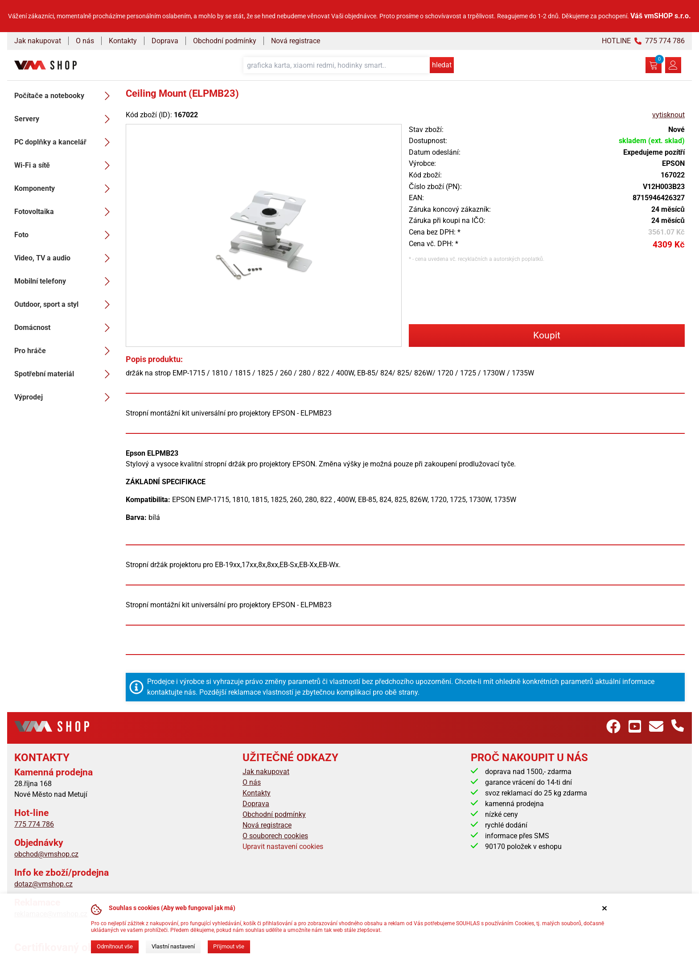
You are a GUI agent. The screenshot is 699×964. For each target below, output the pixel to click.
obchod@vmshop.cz (46, 854)
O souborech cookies (275, 836)
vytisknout (668, 115)
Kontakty (123, 41)
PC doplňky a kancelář (64, 142)
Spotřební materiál (64, 374)
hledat (442, 65)
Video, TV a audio (64, 258)
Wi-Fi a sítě (64, 165)
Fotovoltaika (64, 212)
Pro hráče (64, 351)
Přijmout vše (228, 946)
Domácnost (64, 328)
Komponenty (64, 189)
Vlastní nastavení (173, 946)
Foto (64, 235)
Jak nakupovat (37, 41)
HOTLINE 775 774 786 (643, 41)
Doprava (165, 41)
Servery (64, 119)
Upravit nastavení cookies (283, 846)
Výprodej (64, 397)
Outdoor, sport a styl (64, 305)
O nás (85, 41)
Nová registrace (295, 41)
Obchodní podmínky (224, 41)
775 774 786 (34, 824)
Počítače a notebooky (64, 96)
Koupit (546, 335)
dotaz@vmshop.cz (43, 884)
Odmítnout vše (115, 946)
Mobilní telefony (64, 281)
